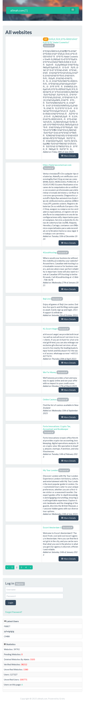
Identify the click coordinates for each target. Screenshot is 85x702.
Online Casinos (50, 399)
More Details (68, 156)
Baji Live (47, 298)
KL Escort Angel (50, 328)
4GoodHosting (50, 252)
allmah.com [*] (18, 10)
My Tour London (50, 470)
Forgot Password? (13, 612)
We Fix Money (49, 372)
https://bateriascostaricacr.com (57, 165)
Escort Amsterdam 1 (52, 527)
